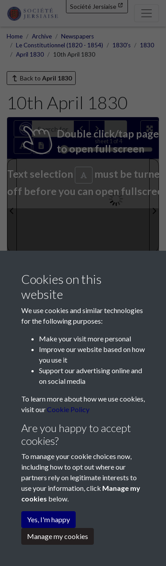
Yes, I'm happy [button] (48, 519)
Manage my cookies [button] (57, 536)
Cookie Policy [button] (68, 409)
